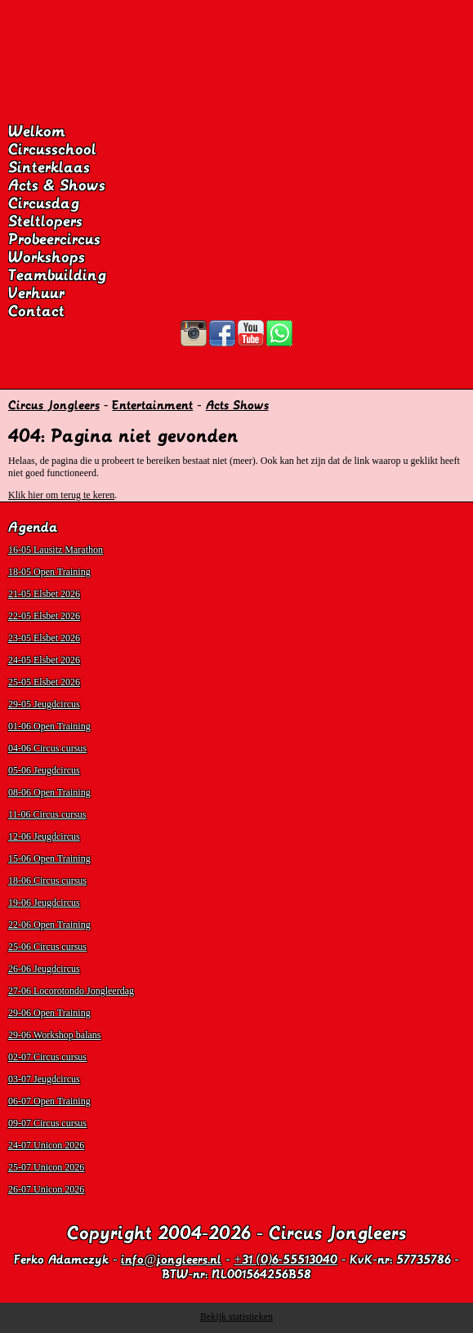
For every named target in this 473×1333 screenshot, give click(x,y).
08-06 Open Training (49, 792)
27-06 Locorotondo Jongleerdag (71, 990)
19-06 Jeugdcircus (44, 902)
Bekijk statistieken (236, 1316)
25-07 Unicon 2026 (46, 1167)
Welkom (36, 131)
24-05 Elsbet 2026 (44, 660)
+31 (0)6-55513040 (285, 1259)
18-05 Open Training (49, 571)
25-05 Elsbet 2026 (44, 682)
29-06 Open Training (49, 1013)
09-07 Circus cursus (47, 1123)
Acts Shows (237, 405)
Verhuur (36, 293)
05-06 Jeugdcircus (44, 770)
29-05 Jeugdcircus (44, 704)
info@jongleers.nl (171, 1259)
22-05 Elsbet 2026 (44, 616)
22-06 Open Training (49, 924)
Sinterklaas (49, 167)
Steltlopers (45, 221)
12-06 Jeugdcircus (44, 836)
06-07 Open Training (49, 1101)
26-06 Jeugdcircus (44, 968)
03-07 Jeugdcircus (44, 1079)
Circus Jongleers (54, 405)
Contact (36, 311)
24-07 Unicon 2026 (46, 1145)
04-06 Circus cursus (47, 748)
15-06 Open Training (49, 858)
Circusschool (52, 149)
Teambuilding (57, 275)
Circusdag (43, 203)
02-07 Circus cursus (47, 1057)
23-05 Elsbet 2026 (44, 638)
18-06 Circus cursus (47, 880)
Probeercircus (54, 239)
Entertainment (152, 405)
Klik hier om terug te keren (61, 495)
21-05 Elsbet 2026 (44, 594)
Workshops (46, 257)
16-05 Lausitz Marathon (55, 549)
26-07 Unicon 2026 (46, 1189)
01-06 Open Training (49, 726)
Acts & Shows (56, 185)
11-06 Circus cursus (47, 814)
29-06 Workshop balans (54, 1035)
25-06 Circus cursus (47, 946)
